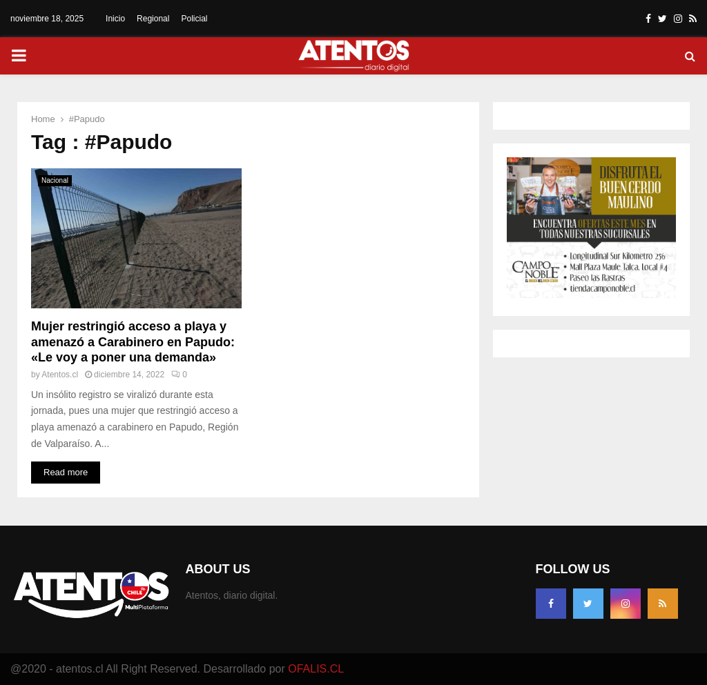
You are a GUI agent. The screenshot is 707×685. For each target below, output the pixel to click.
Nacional (54, 180)
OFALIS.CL (316, 669)
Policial (194, 18)
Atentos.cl (59, 374)
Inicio (115, 18)
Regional (153, 18)
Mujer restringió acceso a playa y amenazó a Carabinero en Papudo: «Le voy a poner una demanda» (133, 341)
